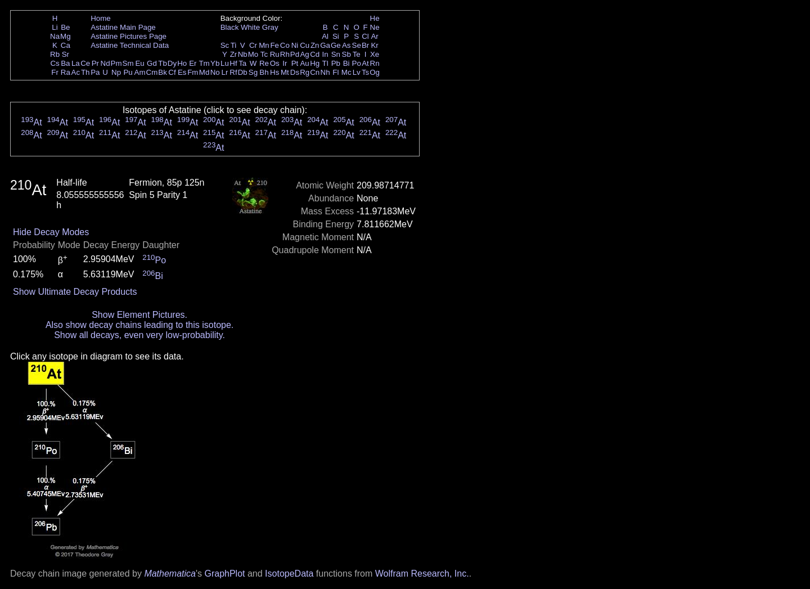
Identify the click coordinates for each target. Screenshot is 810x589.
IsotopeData (289, 573)
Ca (65, 45)
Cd (315, 54)
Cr (253, 45)
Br (365, 45)
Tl (325, 63)
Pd (294, 54)
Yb (214, 63)
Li (54, 27)
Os (275, 63)
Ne (375, 27)
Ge (336, 45)
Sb (346, 54)
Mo (253, 54)
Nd (105, 63)
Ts (365, 72)
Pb (335, 63)
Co (285, 45)
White (250, 27)
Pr (95, 63)
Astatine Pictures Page (128, 36)
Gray (270, 27)
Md (204, 72)
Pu (127, 72)
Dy (172, 63)
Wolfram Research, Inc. (422, 573)
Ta (242, 63)
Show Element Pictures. (139, 315)
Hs (274, 72)
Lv (357, 72)
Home (101, 18)
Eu (139, 63)
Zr (233, 54)
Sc (225, 45)
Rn (375, 63)
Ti (234, 45)
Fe (274, 45)
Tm (204, 63)
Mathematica (170, 573)
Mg (65, 36)
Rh (285, 54)
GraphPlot (224, 573)
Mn (264, 45)
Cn (315, 72)
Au (304, 63)
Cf (172, 72)
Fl (335, 72)
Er (192, 63)
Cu (304, 45)
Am (140, 72)
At (365, 63)
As (346, 45)
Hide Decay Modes (51, 232)
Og (375, 72)
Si (335, 36)
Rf (233, 72)
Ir (284, 63)
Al (325, 36)
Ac (75, 72)
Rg (304, 72)
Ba (65, 63)
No (215, 72)
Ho (182, 63)
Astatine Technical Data (130, 45)
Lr (225, 72)
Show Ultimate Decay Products (75, 291)
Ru (275, 54)
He (375, 18)
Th (85, 72)
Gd (152, 63)
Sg (253, 72)
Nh (325, 72)
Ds (294, 72)
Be (65, 27)
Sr (65, 54)
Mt (285, 72)
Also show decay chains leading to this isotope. (139, 325)
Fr (54, 72)
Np (116, 72)
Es (182, 72)
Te (357, 54)
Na (55, 36)
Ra (65, 72)
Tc (264, 54)
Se (356, 45)
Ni (295, 45)
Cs (54, 63)
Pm (116, 63)
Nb (243, 54)
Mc (346, 72)
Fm (192, 72)
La (75, 63)
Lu (224, 63)
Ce (85, 63)
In (325, 54)
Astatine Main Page (123, 27)
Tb (162, 63)
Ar (374, 36)
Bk (162, 72)
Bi (346, 63)
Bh (263, 72)
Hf (233, 63)
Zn (315, 45)
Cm (152, 72)
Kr (374, 45)
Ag (304, 54)
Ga (325, 45)
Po (356, 63)
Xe (374, 54)
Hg (315, 63)
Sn (335, 54)
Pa (95, 72)
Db (243, 72)
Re (264, 63)
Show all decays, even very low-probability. (139, 335)
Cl (365, 36)
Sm (128, 63)
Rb (55, 54)
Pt (295, 63)
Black (229, 27)
